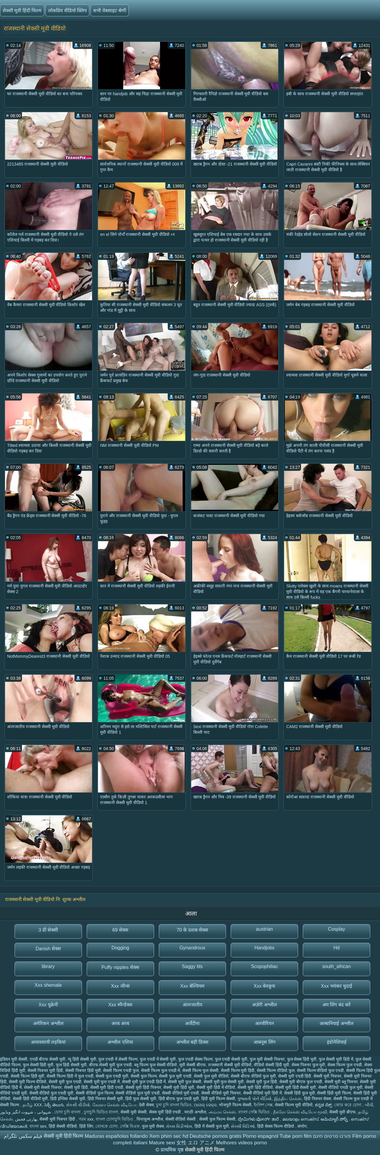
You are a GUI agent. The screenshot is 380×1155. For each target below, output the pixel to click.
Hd (336, 947)
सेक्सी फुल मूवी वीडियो (211, 1076)
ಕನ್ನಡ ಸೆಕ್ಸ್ (323, 1104)
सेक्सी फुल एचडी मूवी (112, 1076)
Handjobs (264, 947)
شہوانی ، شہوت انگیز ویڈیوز (26, 1112)
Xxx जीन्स (120, 986)
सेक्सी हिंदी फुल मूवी (299, 1093)
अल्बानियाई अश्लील (336, 1023)
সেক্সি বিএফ (130, 1126)
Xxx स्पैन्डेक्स (120, 1004)
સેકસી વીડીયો (78, 1104)
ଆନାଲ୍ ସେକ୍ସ (205, 1104)
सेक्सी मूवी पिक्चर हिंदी (57, 1119)
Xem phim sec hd (168, 1136)
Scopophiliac (264, 966)
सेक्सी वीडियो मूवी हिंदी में (262, 1093)
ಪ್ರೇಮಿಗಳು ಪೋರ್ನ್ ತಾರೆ (259, 1119)
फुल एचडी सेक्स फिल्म (195, 1059)
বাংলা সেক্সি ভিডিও (254, 1112)
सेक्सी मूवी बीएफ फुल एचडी (300, 1081)
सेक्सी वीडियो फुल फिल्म (94, 1093)
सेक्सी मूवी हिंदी (76, 1087)
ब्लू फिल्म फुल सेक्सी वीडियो (155, 1064)
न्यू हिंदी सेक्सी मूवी (82, 1059)
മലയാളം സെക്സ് (300, 1119)
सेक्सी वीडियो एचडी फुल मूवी (340, 1087)
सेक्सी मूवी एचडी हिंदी (294, 1076)
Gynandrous (192, 947)
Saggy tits (192, 966)
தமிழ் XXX (32, 1104)
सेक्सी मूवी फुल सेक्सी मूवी (224, 1081)
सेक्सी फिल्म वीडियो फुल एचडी (320, 1070)
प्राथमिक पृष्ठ (173, 1150)
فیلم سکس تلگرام (23, 1136)
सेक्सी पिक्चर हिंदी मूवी (83, 1070)
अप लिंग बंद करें (336, 1004)
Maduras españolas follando (116, 1136)
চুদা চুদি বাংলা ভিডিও (174, 1104)
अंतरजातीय (192, 1004)
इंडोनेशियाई (336, 1042)
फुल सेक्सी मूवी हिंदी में (336, 1059)
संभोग (302, 1126)
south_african (336, 966)
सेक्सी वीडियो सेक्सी (181, 1119)
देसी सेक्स (146, 1104)
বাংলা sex (38, 1126)
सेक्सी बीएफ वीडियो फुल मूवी (253, 1076)
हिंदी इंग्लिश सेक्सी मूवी (67, 1098)
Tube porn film (296, 1136)
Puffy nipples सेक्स (120, 967)
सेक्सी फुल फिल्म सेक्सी (217, 1119)
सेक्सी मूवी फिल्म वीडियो (28, 1081)
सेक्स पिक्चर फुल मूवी (308, 1064)
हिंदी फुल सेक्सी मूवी (140, 1098)
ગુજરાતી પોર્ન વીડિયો (254, 1098)
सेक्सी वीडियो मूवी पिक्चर (221, 1093)
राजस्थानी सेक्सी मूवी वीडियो (230, 1064)
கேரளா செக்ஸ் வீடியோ (114, 1104)
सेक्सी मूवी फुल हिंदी (261, 1081)
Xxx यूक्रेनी (48, 1004)
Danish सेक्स (48, 948)
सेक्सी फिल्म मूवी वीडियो (294, 1104)
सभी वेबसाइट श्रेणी (109, 10)
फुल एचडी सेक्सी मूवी (231, 1059)
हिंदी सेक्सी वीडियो (63, 1126)
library (48, 966)
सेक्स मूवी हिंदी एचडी (165, 1112)
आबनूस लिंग (264, 1042)
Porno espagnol (260, 1136)
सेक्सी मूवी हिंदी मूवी (178, 1087)
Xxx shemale (48, 985)
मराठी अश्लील (195, 1112)
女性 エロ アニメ (195, 1143)
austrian (264, 929)
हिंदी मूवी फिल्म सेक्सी (218, 1098)
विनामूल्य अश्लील (150, 1119)
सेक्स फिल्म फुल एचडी (344, 1064)
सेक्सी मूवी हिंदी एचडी (107, 1087)
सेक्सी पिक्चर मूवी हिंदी (45, 1070)
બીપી (369, 1104)
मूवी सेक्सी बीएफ (192, 1064)
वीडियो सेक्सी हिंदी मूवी (271, 1064)
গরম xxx (86, 1119)
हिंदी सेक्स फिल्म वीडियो (276, 1126)
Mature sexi (162, 1143)
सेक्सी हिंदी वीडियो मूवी (30, 1098)
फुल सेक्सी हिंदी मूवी (38, 1064)
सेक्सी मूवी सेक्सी (134, 1112)
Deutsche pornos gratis (216, 1136)
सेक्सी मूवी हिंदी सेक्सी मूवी (295, 1087)
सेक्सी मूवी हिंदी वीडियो (255, 1087)
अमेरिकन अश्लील (48, 1023)
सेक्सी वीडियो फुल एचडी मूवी (51, 1093)
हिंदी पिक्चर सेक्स (317, 1098)
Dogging (120, 947)
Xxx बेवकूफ (264, 986)
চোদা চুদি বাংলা (68, 1112)
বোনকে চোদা (106, 1126)
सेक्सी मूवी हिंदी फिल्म (22, 10)
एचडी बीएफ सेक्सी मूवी (48, 1059)
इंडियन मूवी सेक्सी (13, 1059)
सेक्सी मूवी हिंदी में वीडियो (216, 1087)
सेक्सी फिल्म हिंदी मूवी (28, 1076)
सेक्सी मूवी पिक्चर (327, 1076)
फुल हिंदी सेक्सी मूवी (71, 1064)
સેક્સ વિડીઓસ (179, 1126)
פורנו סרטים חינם (332, 1136)
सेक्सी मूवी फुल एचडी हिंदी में (144, 1081)
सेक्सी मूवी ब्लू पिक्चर (341, 1081)
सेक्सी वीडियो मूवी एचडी (180, 1093)
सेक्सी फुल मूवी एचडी (175, 1076)
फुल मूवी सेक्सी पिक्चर (267, 1059)
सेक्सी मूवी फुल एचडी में (102, 1081)
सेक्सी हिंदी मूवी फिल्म (334, 1093)
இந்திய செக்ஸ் (288, 1098)
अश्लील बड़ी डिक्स (192, 1042)
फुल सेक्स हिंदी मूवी (302, 1059)
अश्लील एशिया (120, 1042)
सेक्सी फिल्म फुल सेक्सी (200, 1070)
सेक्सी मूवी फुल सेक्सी (184, 1081)
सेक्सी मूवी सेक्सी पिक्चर (43, 1087)
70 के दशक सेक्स (192, 929)
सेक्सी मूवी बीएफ (342, 1112)
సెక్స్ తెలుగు (54, 1104)
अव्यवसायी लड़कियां (48, 1042)
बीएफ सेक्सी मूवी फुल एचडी (110, 1064)
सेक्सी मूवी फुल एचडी (65, 1081)
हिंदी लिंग (86, 1126)
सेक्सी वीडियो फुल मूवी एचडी (137, 1093)
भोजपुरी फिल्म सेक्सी (235, 1104)
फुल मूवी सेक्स (153, 1126)
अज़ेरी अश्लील (264, 1004)
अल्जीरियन (264, 1023)
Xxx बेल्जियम (192, 986)
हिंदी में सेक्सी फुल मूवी (211, 1126)
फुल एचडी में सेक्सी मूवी (158, 1059)
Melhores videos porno (241, 1143)
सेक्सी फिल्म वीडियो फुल (275, 1070)
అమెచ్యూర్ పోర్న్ (335, 1119)
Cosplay (336, 929)
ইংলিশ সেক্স (263, 1104)
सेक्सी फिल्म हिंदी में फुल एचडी (70, 1076)
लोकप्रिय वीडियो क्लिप (67, 10)
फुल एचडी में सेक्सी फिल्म (117, 1059)
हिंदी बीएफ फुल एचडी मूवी (179, 1098)
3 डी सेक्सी (48, 929)
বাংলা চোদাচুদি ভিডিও (115, 1119)
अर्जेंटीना (192, 1023)
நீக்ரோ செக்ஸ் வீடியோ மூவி (300, 1112)
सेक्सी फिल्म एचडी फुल (121, 1070)
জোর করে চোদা (348, 1104)
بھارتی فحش (26, 1119)
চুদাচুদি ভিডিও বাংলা (101, 1112)
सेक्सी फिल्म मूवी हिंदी (238, 1070)
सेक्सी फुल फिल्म (144, 1076)
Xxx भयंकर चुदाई (336, 986)
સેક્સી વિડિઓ (243, 1126)
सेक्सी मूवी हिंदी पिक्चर (143, 1087)
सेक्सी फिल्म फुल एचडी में (160, 1070)
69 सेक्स (120, 929)
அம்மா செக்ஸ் (222, 1112)
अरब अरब (120, 1023)
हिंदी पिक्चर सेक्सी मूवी (105, 1098)
